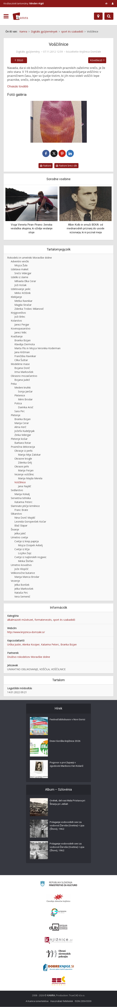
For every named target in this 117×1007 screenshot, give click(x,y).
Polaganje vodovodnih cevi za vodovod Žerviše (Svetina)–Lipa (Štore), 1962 (66, 826)
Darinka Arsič (25, 407)
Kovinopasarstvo (20, 328)
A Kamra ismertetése (37, 1001)
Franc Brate (21, 510)
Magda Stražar (23, 305)
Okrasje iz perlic (23, 451)
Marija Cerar (21, 423)
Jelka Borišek (21, 585)
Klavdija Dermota (24, 344)
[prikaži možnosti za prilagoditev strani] (106, 3)
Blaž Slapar (20, 525)
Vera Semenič (22, 596)
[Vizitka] (58, 122)
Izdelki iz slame (19, 277)
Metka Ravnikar (23, 301)
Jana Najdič (24, 486)
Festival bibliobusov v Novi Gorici (64, 721)
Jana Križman (22, 352)
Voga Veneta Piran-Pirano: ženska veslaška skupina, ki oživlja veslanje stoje (32, 228)
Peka (14, 384)
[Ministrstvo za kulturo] (58, 884)
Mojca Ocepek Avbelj (30, 545)
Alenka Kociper (31, 644)
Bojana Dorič (22, 368)
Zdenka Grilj (25, 462)
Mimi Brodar (25, 399)
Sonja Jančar (25, 391)
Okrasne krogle (23, 458)
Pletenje (15, 415)
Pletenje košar (19, 439)
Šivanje (15, 529)
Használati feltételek (61, 1001)
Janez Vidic (20, 332)
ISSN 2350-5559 (83, 1001)
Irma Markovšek (23, 372)
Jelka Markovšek (23, 589)
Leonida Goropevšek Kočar (30, 521)
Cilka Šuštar (21, 360)
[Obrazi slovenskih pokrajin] (58, 954)
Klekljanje (16, 297)
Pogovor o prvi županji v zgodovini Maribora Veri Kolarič (67, 765)
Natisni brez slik (66, 165)
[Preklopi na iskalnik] (108, 16)
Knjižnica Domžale (90, 51)
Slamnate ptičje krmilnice (25, 506)
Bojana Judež (22, 380)
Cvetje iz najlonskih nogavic (30, 557)
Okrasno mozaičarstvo (24, 376)
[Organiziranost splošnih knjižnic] (58, 898)
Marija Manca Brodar (26, 577)
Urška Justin (14, 644)
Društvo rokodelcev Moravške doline (28, 657)
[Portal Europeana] (58, 912)
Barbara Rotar (22, 443)
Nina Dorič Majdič (24, 517)
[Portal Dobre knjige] (58, 967)
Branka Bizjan (22, 340)
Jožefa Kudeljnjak (24, 431)
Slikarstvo (16, 514)
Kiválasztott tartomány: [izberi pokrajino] (24, 3)
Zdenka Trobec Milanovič (29, 309)
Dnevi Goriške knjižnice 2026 (66, 741)
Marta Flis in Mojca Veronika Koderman (37, 348)
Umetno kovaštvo (21, 565)
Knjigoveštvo (18, 313)
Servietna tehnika (21, 498)
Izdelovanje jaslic (21, 289)
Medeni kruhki (22, 388)
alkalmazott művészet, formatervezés (29, 620)
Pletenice (19, 395)
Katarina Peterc (23, 502)
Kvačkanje (17, 336)
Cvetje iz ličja (22, 549)
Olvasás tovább (17, 86)
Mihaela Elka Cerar (25, 281)
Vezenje (15, 581)
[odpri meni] (6, 16)
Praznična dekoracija (23, 447)
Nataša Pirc (21, 592)
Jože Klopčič (21, 569)
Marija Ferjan (25, 470)
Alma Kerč (20, 427)
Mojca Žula (20, 265)
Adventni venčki (20, 261)
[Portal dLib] (58, 927)
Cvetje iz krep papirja (26, 541)
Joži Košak (20, 285)
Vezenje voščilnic (24, 474)
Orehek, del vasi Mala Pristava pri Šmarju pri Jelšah (67, 803)
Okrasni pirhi (21, 466)
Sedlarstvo (17, 490)
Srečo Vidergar (22, 273)
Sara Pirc (19, 411)
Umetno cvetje (19, 537)
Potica (18, 403)
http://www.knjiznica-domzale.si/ (26, 632)
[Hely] (98, 16)
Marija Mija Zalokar (29, 454)
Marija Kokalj (22, 494)
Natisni (45, 165)
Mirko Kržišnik (22, 293)
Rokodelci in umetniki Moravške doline (29, 257)
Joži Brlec (19, 317)
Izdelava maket (19, 269)
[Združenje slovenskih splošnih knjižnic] (59, 940)
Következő (97, 60)
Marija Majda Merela (30, 478)
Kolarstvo (16, 320)
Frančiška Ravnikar (25, 356)
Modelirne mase (20, 364)
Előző (19, 60)
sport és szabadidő (64, 620)
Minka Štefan (25, 561)
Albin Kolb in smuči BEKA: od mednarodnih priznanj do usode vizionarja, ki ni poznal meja (85, 228)
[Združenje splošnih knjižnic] (58, 980)
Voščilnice (20, 482)
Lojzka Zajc (25, 553)
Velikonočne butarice (23, 573)
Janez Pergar (21, 324)
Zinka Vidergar (22, 435)
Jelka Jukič (20, 533)
